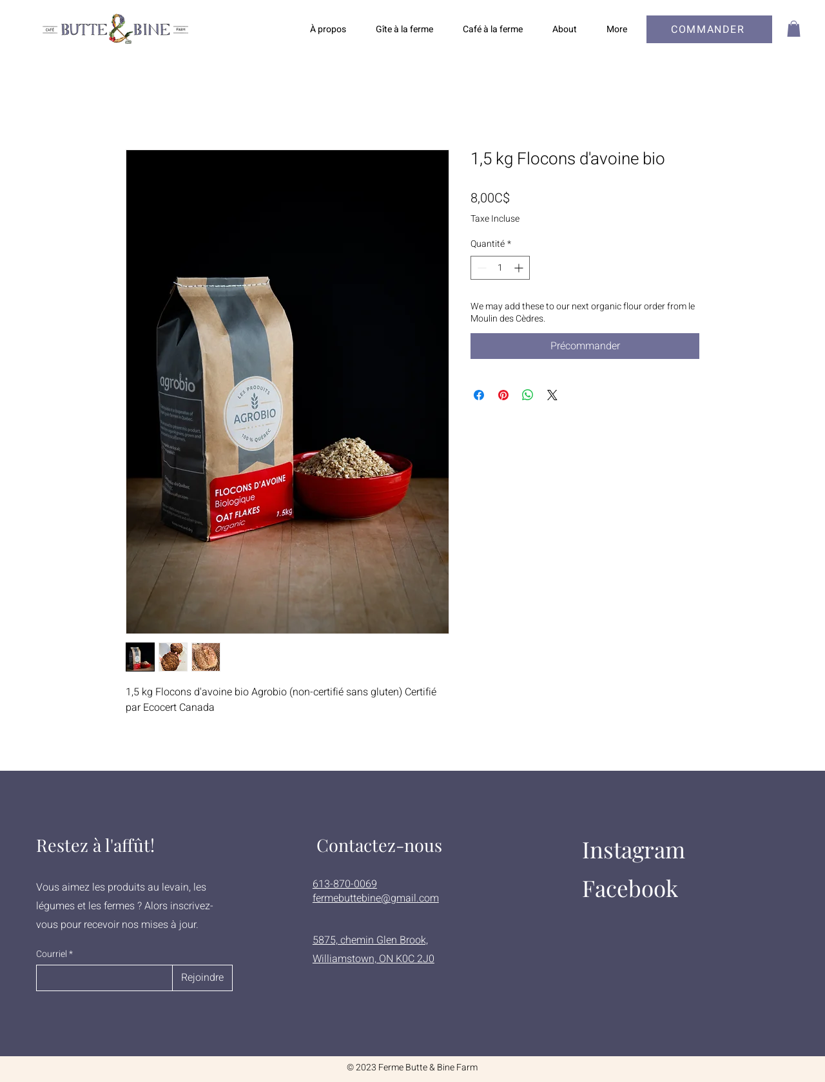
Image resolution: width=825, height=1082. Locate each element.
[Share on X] (552, 395)
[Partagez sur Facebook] (479, 395)
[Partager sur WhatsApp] (528, 395)
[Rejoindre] (202, 978)
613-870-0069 (345, 884)
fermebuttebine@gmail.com (376, 898)
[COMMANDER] (709, 29)
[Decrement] (480, 267)
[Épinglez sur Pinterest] (503, 395)
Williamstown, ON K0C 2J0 (373, 959)
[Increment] (520, 267)
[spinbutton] (500, 267)
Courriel (51, 954)
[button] (794, 29)
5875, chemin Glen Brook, (370, 940)
